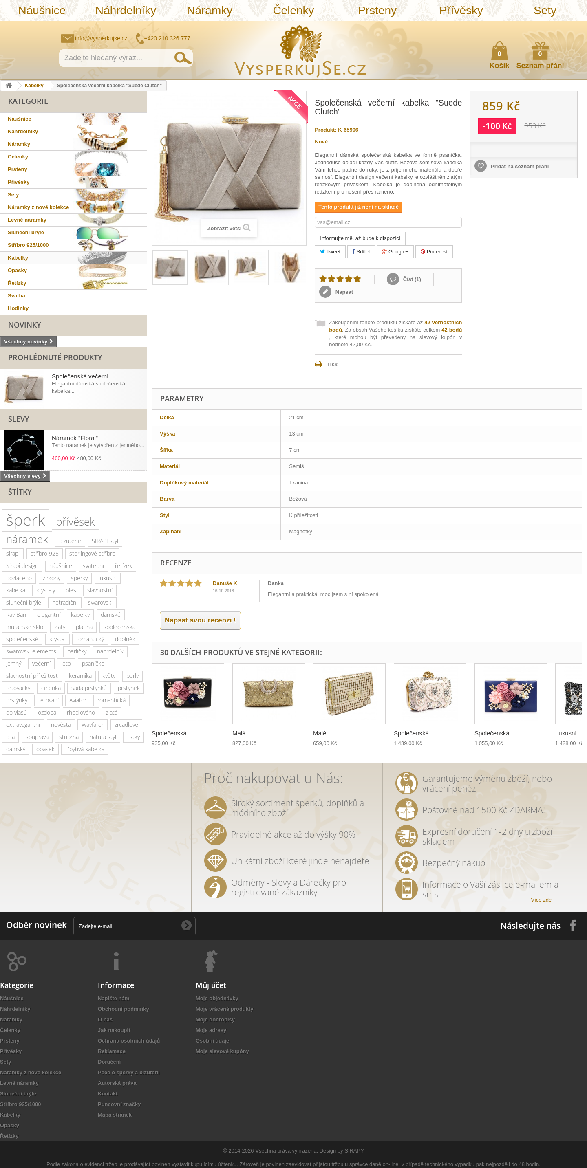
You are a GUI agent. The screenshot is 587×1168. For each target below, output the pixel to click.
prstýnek (129, 688)
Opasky (17, 270)
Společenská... (172, 733)
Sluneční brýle (26, 232)
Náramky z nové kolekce (38, 207)
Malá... (241, 733)
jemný (13, 663)
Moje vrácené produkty (225, 1009)
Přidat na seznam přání (519, 166)
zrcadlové (126, 724)
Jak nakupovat (548, 27)
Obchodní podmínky (123, 1009)
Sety (545, 10)
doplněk (125, 639)
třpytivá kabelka (84, 749)
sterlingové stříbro (92, 553)
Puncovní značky (119, 1104)
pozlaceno (19, 578)
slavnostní (100, 590)
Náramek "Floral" (75, 437)
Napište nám (528, 27)
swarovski (100, 602)
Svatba (16, 296)
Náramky (209, 10)
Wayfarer (93, 724)
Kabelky (34, 85)
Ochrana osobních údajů (129, 1041)
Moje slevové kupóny (222, 1051)
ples (71, 590)
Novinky (24, 325)
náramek (27, 539)
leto (66, 663)
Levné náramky (27, 220)
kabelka (15, 590)
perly (132, 676)
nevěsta (61, 724)
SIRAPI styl (105, 541)
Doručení (109, 1062)
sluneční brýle (23, 602)
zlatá (111, 712)
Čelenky (293, 10)
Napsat (343, 292)
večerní (41, 663)
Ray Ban (16, 614)
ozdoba (47, 712)
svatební (93, 566)
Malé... (322, 733)
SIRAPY (354, 1151)
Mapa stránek (115, 1115)
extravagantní (23, 724)
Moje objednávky (217, 998)
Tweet (330, 252)
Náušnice (42, 10)
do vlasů (16, 712)
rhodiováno (81, 712)
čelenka (51, 688)
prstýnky (16, 700)
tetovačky (18, 688)
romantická (111, 700)
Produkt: (325, 130)
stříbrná (69, 737)
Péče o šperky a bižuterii (129, 1072)
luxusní (108, 578)
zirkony (51, 578)
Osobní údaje (212, 1041)
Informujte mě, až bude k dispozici (360, 238)
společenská (119, 627)
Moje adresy (211, 1030)
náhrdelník (110, 651)
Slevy (18, 419)
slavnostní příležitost (32, 676)
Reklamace (112, 1051)
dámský (15, 749)
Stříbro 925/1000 (28, 245)
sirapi (13, 553)
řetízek (123, 566)
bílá (10, 737)
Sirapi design (22, 566)
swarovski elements (31, 651)
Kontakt (107, 1094)
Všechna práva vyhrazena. (286, 1151)
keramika (80, 676)
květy (108, 676)
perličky (76, 651)
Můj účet (211, 985)
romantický (90, 639)
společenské (22, 639)
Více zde (541, 900)
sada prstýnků (89, 688)
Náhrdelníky (125, 10)
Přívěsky (461, 10)
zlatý (59, 627)
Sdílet (361, 252)
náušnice (60, 566)
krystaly (45, 590)
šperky (79, 578)
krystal (57, 639)
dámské (111, 614)
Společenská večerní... (83, 376)
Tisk (332, 364)
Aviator (77, 700)
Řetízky (17, 283)
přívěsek (75, 521)
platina (84, 627)
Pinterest (434, 252)
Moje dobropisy (215, 1019)
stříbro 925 (45, 553)
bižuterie (70, 541)
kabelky (80, 614)
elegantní (48, 614)
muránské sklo (24, 627)
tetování (48, 700)
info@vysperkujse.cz (101, 38)
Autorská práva (117, 1083)
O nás (105, 1019)
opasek (45, 749)
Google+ (395, 252)
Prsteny (377, 10)
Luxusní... (568, 733)
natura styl (103, 737)
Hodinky (18, 308)
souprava (37, 737)
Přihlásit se (573, 27)
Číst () (411, 279)
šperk (25, 519)
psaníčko (93, 663)
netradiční (64, 602)
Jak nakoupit (114, 1030)
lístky (133, 737)
